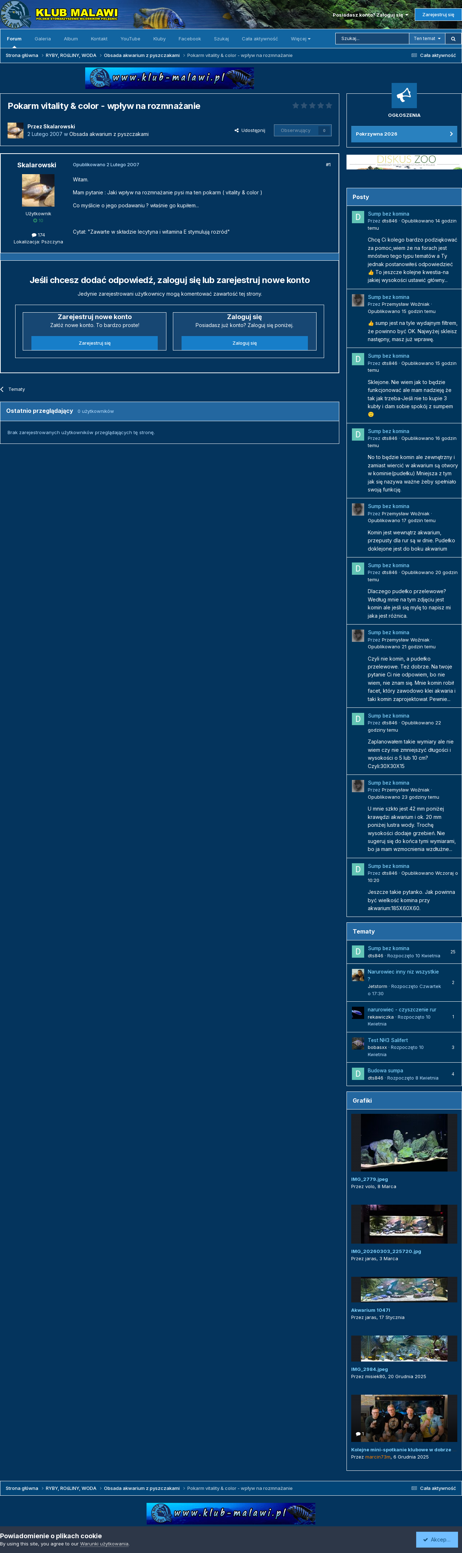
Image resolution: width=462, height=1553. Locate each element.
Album (71, 38)
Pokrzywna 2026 (376, 134)
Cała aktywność (260, 38)
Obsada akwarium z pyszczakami (109, 134)
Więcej (300, 38)
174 (38, 235)
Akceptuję (438, 1539)
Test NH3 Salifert (388, 1040)
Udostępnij (250, 130)
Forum (14, 42)
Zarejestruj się (438, 14)
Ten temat (424, 38)
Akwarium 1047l (370, 1310)
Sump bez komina (388, 214)
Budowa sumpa (385, 1070)
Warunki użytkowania (104, 1544)
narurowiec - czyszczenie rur (402, 1009)
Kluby (159, 38)
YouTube (130, 38)
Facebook (190, 38)
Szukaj (221, 38)
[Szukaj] (372, 38)
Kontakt (99, 38)
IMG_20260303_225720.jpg (386, 1251)
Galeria (43, 38)
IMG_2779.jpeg (369, 1179)
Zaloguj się (244, 343)
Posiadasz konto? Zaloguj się (370, 15)
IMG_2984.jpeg (369, 1369)
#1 (328, 164)
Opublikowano (402, 311)
